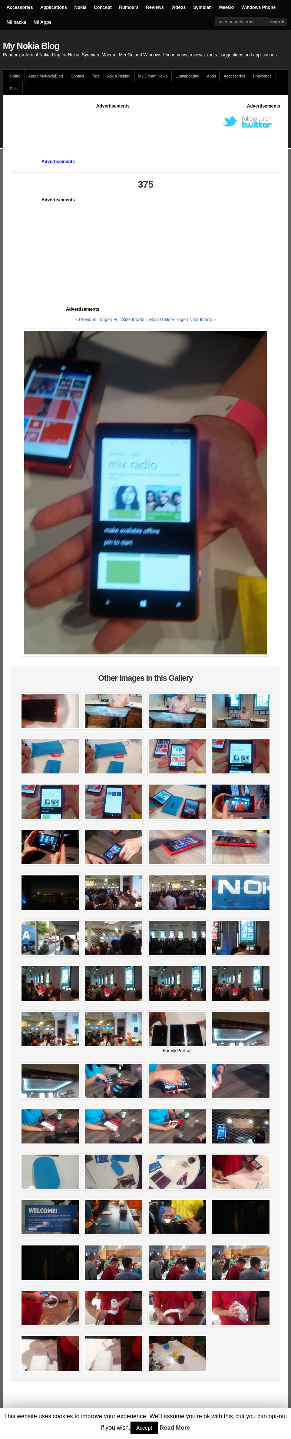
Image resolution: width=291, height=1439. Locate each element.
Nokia (81, 7)
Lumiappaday (187, 76)
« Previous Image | (94, 319)
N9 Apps (43, 22)
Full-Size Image (128, 319)
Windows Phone (258, 7)
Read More (175, 1428)
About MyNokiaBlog (45, 76)
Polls (14, 88)
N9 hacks (16, 22)
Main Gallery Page (167, 319)
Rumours (129, 7)
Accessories (20, 7)
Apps (211, 76)
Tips (95, 76)
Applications (53, 7)
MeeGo (226, 7)
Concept (103, 7)
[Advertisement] (146, 126)
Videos (178, 7)
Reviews (155, 7)
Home (15, 76)
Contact (78, 76)
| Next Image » (201, 319)
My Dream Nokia (153, 76)
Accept (144, 1428)
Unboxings (262, 76)
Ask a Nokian (118, 76)
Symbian (202, 7)
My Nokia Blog (31, 46)
